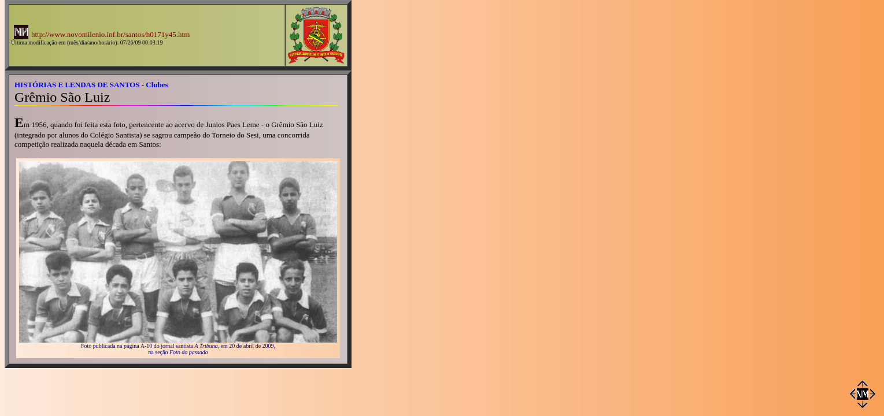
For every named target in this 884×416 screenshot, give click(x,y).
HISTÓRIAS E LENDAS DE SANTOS (77, 84)
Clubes (157, 84)
